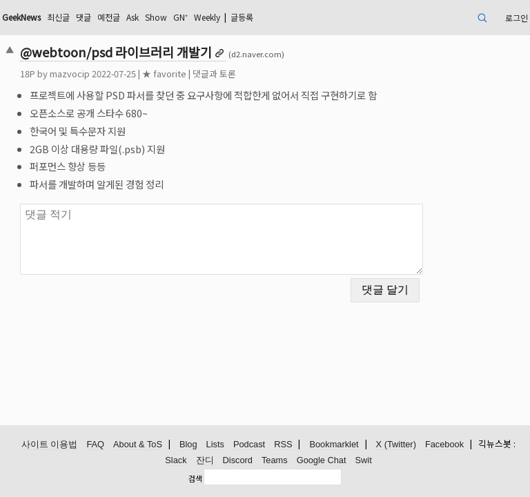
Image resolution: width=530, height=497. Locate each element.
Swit (363, 460)
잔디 (205, 460)
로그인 (516, 17)
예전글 (108, 17)
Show (156, 17)
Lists (215, 444)
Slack (175, 460)
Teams (275, 460)
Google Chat (321, 460)
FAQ (95, 444)
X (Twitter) (396, 444)
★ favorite (164, 73)
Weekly (207, 17)
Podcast (249, 444)
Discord (238, 460)
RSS (283, 444)
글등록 (241, 17)
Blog (188, 444)
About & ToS (137, 444)
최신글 (58, 17)
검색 (195, 478)
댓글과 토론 (214, 73)
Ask (132, 17)
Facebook (444, 444)
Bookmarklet (333, 444)
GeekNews (21, 17)
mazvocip (70, 73)
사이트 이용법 (49, 444)
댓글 (83, 17)
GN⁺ (180, 17)
